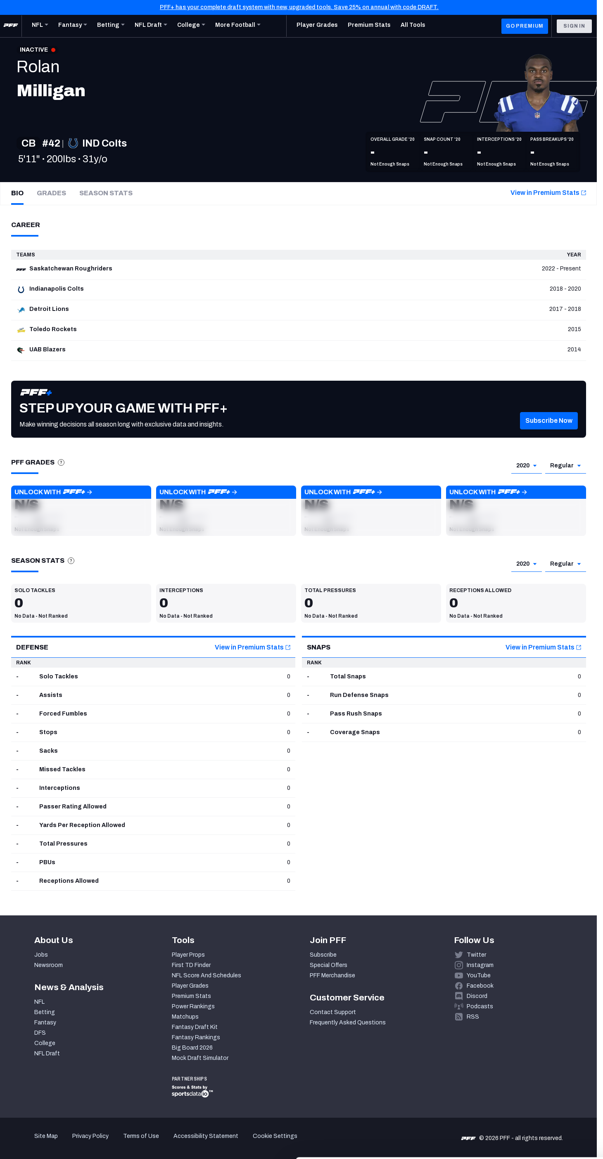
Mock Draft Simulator (200, 1058)
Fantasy (45, 1022)
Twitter (476, 955)
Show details (127, 1142)
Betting (44, 1012)
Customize (534, 1107)
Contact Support (333, 1012)
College (44, 1043)
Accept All (534, 1083)
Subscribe (323, 955)
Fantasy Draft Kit (195, 1027)
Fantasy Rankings (196, 1037)
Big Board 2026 (192, 1048)
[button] (548, 433)
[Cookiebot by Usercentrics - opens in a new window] (53, 1143)
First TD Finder (191, 965)
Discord (477, 996)
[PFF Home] (10, 26)
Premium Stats (191, 996)
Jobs (41, 955)
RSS (473, 1017)
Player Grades (190, 986)
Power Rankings (193, 1006)
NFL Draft (47, 1053)
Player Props (188, 955)
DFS (40, 1033)
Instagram (480, 965)
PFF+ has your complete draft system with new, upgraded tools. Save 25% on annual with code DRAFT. (299, 7)
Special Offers (328, 965)
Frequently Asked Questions (348, 1022)
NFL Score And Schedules (206, 975)
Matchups (185, 1017)
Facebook (480, 986)
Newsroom (48, 965)
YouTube (479, 975)
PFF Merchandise (332, 975)
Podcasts (480, 1006)
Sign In (574, 26)
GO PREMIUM (525, 26)
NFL (39, 1002)
